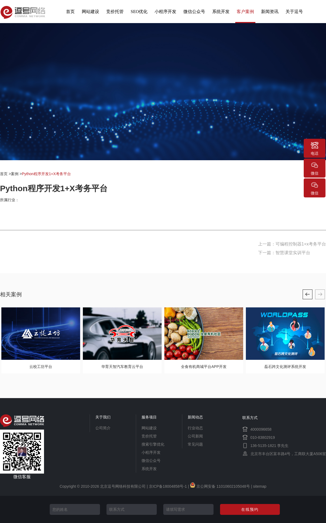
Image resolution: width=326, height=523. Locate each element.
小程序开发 (165, 11)
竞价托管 (115, 11)
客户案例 (245, 11)
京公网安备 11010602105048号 (220, 486)
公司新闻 (195, 436)
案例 (14, 174)
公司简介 (103, 428)
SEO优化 (139, 11)
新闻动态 (195, 417)
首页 (70, 11)
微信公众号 (194, 11)
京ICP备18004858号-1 (168, 486)
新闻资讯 (269, 11)
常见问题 (195, 444)
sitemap (259, 486)
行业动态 (195, 428)
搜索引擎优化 (153, 444)
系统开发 (221, 11)
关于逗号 (294, 11)
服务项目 (149, 417)
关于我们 (103, 417)
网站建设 (90, 11)
